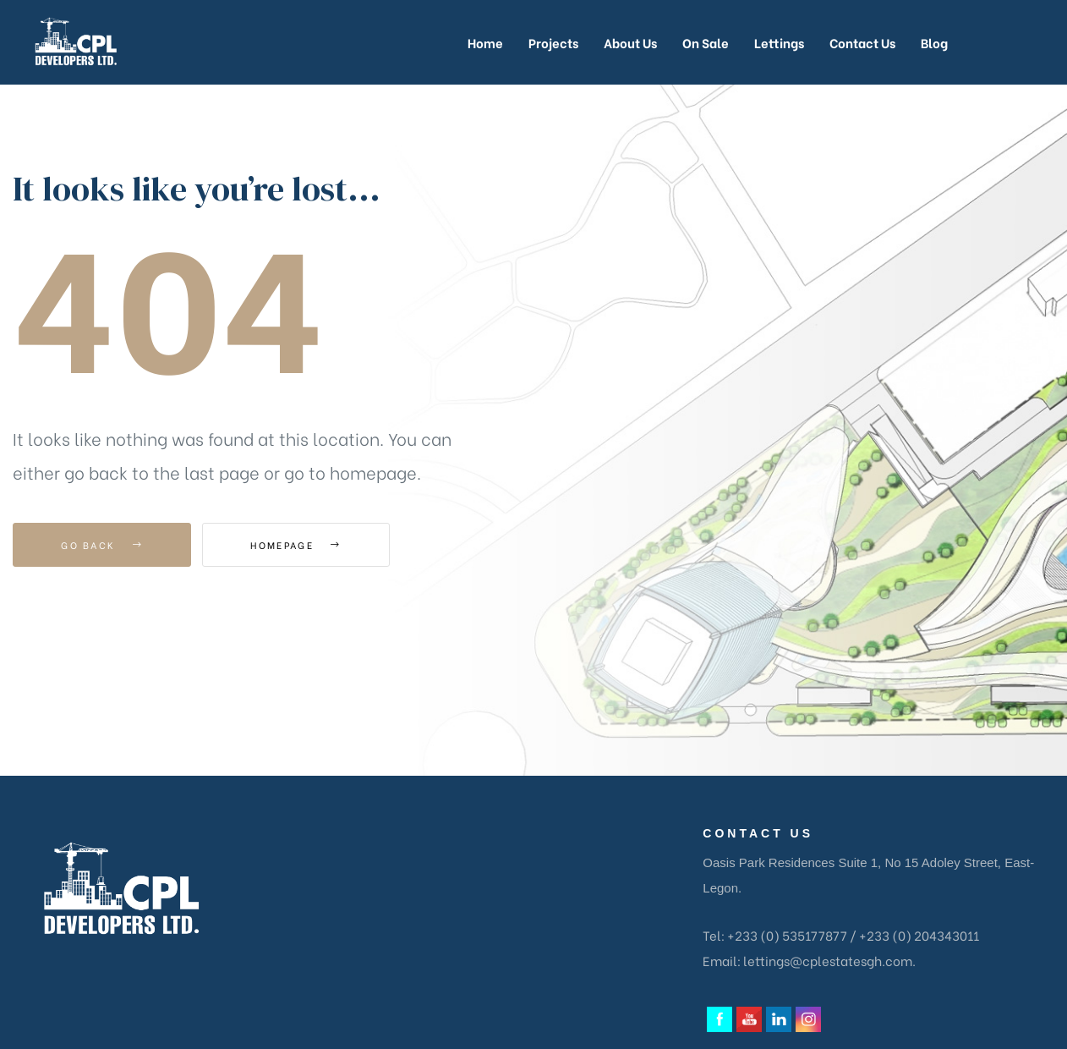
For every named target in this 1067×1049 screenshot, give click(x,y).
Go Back (102, 545)
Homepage (295, 545)
